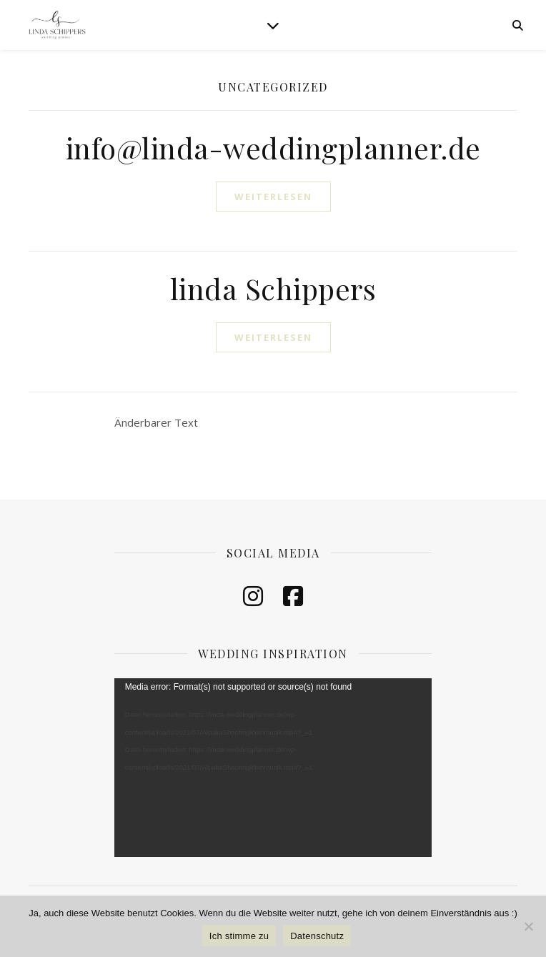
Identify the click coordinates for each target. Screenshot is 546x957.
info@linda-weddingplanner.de (273, 148)
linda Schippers (273, 288)
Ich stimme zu (239, 936)
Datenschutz (317, 936)
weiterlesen (273, 196)
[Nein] (528, 926)
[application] (273, 767)
